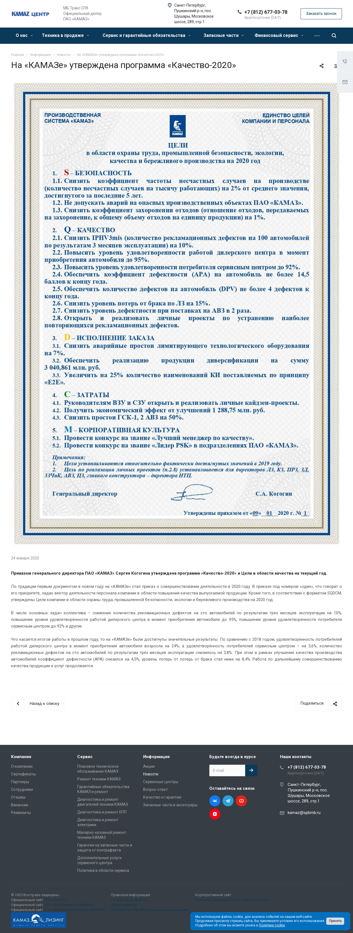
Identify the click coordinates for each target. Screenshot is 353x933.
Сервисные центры (160, 782)
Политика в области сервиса (103, 870)
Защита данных (124, 905)
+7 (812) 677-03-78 (265, 12)
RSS (336, 66)
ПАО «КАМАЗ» (56, 900)
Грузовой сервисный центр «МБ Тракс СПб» (232, 900)
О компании (22, 766)
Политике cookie (272, 925)
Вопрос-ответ (155, 789)
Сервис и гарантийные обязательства (147, 35)
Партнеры (20, 782)
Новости (150, 774)
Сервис (85, 756)
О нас (24, 35)
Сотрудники (22, 789)
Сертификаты (23, 774)
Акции (149, 766)
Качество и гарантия (162, 797)
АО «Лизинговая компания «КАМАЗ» (74, 910)
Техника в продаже (65, 35)
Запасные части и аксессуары (170, 805)
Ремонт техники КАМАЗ (99, 779)
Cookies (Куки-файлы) (129, 900)
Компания (21, 756)
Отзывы (18, 797)
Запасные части (224, 35)
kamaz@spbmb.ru (304, 812)
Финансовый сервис (279, 35)
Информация (156, 756)
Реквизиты (21, 812)
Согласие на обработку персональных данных (150, 910)
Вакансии (19, 805)
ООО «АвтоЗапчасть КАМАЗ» (68, 905)
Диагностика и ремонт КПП (102, 812)
